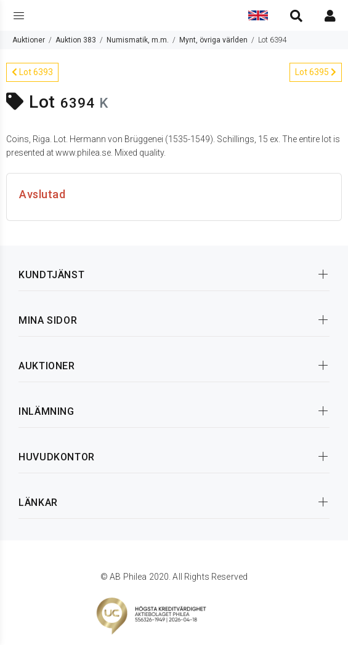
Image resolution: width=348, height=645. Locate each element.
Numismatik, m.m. (138, 40)
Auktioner (28, 40)
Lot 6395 (315, 72)
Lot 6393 (32, 72)
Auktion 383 (75, 40)
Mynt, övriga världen (213, 40)
